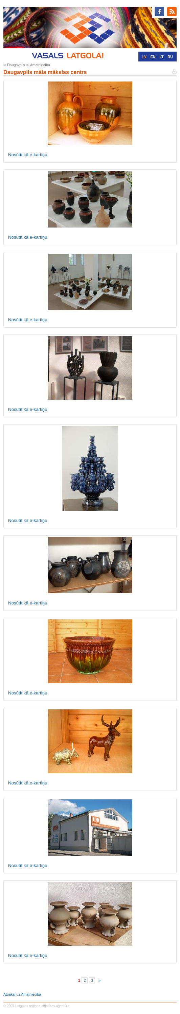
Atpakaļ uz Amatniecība (22, 994)
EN (153, 57)
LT (161, 57)
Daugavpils (16, 65)
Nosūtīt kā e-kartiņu (27, 154)
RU (170, 57)
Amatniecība (40, 65)
